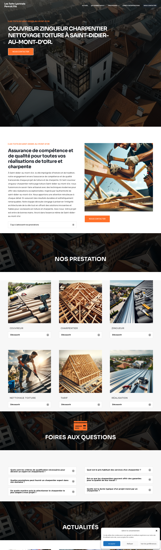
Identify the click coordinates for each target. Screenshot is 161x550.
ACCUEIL (85, 5)
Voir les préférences (148, 544)
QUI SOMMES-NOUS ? (98, 5)
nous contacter (97, 219)
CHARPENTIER (69, 328)
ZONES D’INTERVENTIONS (131, 5)
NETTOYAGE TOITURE (23, 398)
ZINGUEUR (118, 328)
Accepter (111, 544)
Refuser (130, 544)
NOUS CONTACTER (150, 5)
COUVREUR (16, 328)
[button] (156, 531)
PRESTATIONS (112, 5)
